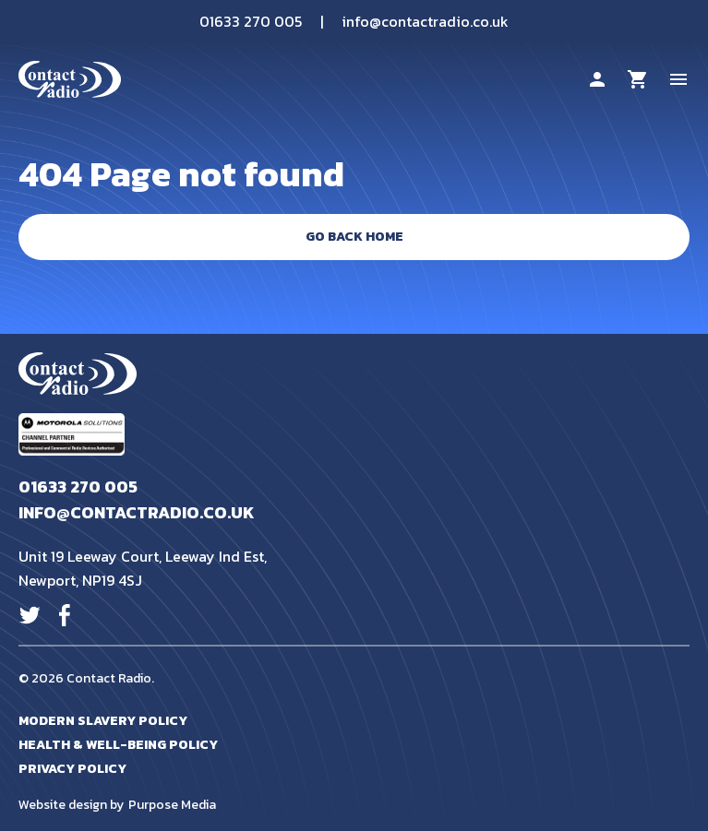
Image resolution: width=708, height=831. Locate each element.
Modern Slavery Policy (102, 720)
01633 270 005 (250, 21)
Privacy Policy (72, 768)
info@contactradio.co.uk (425, 21)
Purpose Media (172, 805)
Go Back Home (354, 236)
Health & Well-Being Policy (118, 744)
